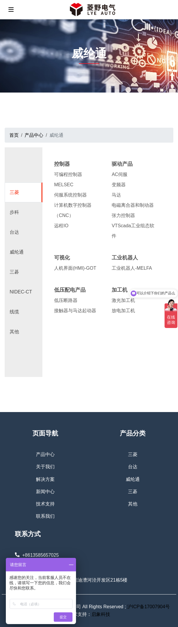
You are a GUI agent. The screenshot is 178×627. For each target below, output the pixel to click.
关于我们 (45, 466)
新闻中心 (45, 491)
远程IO (61, 225)
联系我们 (45, 516)
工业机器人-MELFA (132, 268)
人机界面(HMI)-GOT (75, 268)
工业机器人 (125, 258)
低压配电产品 (70, 290)
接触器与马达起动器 (75, 310)
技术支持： (79, 614)
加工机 (119, 290)
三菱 (14, 192)
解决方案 (45, 479)
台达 (14, 232)
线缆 (14, 311)
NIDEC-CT (21, 291)
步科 (14, 212)
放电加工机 (123, 310)
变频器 (119, 184)
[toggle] (11, 9)
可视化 (62, 258)
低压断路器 (65, 300)
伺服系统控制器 (70, 194)
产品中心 (45, 454)
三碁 (14, 271)
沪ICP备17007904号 (148, 606)
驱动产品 (122, 164)
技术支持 (45, 503)
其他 (14, 331)
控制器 (62, 164)
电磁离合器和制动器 (133, 205)
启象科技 (100, 614)
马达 (116, 194)
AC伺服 (119, 174)
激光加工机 (123, 300)
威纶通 (17, 252)
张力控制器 (123, 215)
